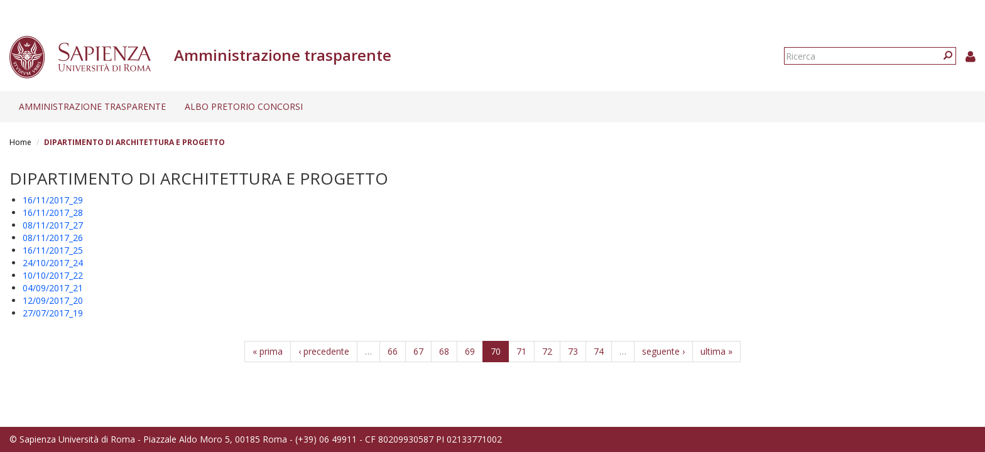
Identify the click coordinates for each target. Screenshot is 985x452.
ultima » (716, 351)
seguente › (663, 351)
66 (393, 351)
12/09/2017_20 (53, 300)
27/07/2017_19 (53, 313)
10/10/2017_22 (53, 275)
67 (418, 351)
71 (521, 351)
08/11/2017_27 (53, 225)
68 (444, 351)
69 (470, 351)
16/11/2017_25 (53, 250)
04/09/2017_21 (53, 288)
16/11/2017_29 (53, 200)
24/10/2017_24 (53, 263)
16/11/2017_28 (53, 212)
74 (599, 351)
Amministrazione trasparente (92, 106)
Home (20, 142)
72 (547, 351)
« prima (268, 351)
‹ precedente (323, 351)
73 (573, 351)
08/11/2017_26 (53, 238)
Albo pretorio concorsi (244, 106)
